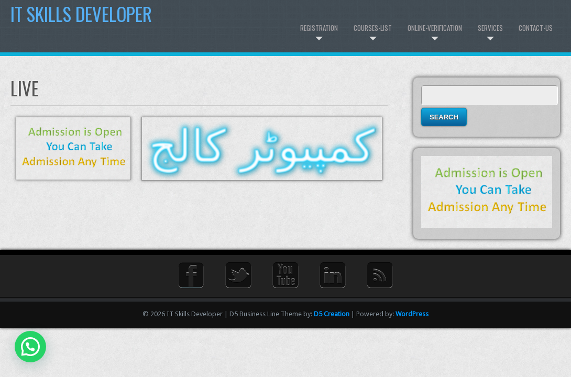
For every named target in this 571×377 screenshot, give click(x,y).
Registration (319, 28)
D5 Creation (331, 314)
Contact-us (536, 28)
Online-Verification (435, 28)
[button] (30, 346)
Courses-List (373, 28)
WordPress (412, 314)
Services (490, 28)
